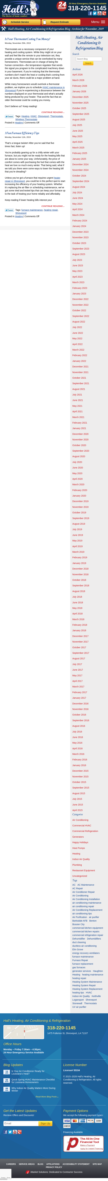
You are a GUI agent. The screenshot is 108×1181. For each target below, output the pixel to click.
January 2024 (79, 226)
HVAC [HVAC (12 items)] (89, 992)
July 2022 (77, 327)
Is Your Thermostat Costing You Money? (27, 39)
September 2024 (80, 181)
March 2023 (78, 282)
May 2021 (77, 406)
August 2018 (78, 591)
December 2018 (80, 568)
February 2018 (79, 625)
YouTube (99, 13)
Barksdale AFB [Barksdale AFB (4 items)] (79, 920)
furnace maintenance (32, 210)
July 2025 (77, 125)
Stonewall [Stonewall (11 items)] (77, 1003)
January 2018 (79, 630)
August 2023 (78, 254)
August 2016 (78, 726)
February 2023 (79, 288)
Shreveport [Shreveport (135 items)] (91, 999)
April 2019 (77, 546)
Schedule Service (20, 21)
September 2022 (80, 316)
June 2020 (77, 467)
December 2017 (80, 636)
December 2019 (80, 501)
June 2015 (77, 804)
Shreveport (43, 116)
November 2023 (80, 237)
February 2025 (79, 153)
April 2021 (77, 411)
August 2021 (78, 389)
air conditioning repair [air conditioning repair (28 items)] (83, 906)
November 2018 (80, 574)
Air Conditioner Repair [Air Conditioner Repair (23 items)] (83, 892)
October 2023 (79, 243)
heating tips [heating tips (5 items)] (78, 992)
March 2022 (78, 349)
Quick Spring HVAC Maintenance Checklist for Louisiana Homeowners (33, 1081)
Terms (8, 1177)
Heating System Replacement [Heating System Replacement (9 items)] (87, 989)
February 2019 (79, 557)
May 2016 (77, 742)
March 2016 (78, 754)
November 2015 (80, 776)
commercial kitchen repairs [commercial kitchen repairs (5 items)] (85, 931)
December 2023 (80, 232)
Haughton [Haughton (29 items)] (98, 971)
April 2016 (77, 748)
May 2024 (77, 203)
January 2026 (79, 91)
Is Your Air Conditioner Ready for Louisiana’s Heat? (28, 1072)
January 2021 (79, 428)
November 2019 (80, 507)
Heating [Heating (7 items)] (76, 974)
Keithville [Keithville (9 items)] (96, 996)
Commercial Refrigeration (85, 831)
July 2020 (77, 462)
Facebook (90, 13)
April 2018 (77, 613)
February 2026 (79, 86)
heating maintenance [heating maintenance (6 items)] (92, 974)
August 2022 (78, 321)
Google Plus (104, 13)
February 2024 (79, 220)
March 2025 (78, 147)
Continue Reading (52, 112)
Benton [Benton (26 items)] (92, 920)
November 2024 (80, 170)
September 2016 (80, 720)
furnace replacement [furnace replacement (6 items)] (82, 964)
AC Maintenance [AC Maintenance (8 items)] (86, 885)
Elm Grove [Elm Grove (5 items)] (77, 949)
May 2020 (77, 473)
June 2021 (77, 400)
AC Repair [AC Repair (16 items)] (77, 888)
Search (88, 63)
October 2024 (79, 175)
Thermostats (56, 116)
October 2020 (79, 445)
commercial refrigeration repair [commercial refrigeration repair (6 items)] (87, 935)
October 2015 (79, 782)
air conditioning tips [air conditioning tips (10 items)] (82, 913)
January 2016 (79, 765)
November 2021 (80, 372)
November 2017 (80, 641)
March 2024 (78, 215)
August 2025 (78, 119)
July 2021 (77, 394)
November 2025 (80, 102)
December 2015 (80, 771)
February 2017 (79, 692)
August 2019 (78, 523)
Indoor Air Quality (81, 859)
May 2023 (77, 271)
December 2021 (80, 366)
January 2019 (79, 563)
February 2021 (79, 422)
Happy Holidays (80, 842)
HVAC (33, 116)
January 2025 (79, 159)
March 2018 (78, 619)
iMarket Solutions (39, 1172)
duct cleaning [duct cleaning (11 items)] (79, 942)
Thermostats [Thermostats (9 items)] (90, 1003)
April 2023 (77, 276)
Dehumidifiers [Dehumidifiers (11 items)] (94, 938)
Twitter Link (9, 116)
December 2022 (80, 299)
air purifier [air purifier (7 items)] (94, 917)
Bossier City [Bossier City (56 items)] (78, 924)
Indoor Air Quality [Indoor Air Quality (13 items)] (81, 996)
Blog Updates (13, 1065)
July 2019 (77, 529)
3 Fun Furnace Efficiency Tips (22, 133)
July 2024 (77, 192)
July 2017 (77, 664)
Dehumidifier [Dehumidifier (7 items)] (78, 938)
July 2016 (77, 731)
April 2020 (77, 479)
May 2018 (77, 608)
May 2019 (77, 540)
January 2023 (79, 293)
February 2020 (79, 490)
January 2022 (79, 361)
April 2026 (77, 74)
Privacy (3, 1177)
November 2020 (80, 439)
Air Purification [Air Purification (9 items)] (79, 917)
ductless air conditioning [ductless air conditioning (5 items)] (84, 946)
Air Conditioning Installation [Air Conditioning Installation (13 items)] (86, 899)
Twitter (95, 13)
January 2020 (79, 495)
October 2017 (79, 647)
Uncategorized (79, 876)
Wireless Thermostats (26, 119)
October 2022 (79, 310)
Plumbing (77, 865)
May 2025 (77, 136)
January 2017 (79, 698)
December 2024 (80, 164)
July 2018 (77, 596)
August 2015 (78, 793)
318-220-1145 (87, 8)
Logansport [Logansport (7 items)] (78, 999)
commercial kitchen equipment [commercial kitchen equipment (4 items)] (87, 928)
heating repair (51, 210)
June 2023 (77, 265)
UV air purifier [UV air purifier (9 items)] (79, 1007)
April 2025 (77, 142)
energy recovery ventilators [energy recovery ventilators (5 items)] (86, 953)
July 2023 (77, 260)
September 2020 (80, 451)
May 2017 (77, 675)
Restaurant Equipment (83, 870)
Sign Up (45, 1123)
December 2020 (80, 434)
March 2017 (78, 686)
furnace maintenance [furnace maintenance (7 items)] (83, 956)
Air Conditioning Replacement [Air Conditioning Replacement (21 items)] (87, 910)
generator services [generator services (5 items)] (81, 971)
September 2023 (80, 248)
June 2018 (77, 602)
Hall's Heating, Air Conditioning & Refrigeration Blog (89, 43)
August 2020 (78, 456)
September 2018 (80, 585)
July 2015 (77, 799)
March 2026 (78, 80)
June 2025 (77, 130)
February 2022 (79, 355)
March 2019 (78, 552)
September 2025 (80, 114)
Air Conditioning (80, 820)
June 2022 (77, 333)
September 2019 (80, 518)
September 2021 (80, 383)
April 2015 (77, 810)
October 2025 (79, 108)
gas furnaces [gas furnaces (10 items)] (78, 967)
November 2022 (80, 305)
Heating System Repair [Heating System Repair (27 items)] (84, 985)
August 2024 (78, 187)
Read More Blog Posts (46, 1096)
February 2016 (79, 759)
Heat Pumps (78, 848)
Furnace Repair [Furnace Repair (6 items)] (80, 960)
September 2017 (80, 653)
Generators (78, 837)
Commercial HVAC (81, 825)
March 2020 (78, 484)
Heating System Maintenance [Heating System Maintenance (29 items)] (87, 981)
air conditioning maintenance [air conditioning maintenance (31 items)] (86, 902)
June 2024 (77, 198)
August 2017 (78, 658)
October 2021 (79, 378)
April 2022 (77, 344)
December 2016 (80, 703)
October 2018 (79, 580)
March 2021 (78, 417)
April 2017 (77, 681)
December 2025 (80, 97)
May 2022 (77, 338)
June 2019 (77, 535)
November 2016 (80, 709)
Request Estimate (59, 21)
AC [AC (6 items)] (73, 885)
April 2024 (77, 209)
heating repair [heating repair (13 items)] (79, 978)
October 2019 (79, 512)
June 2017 (77, 669)
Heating (25, 116)
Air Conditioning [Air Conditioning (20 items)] (80, 895)
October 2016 (79, 714)
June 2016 (77, 737)
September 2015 (80, 787)
